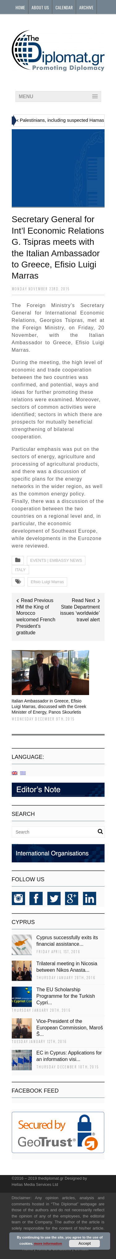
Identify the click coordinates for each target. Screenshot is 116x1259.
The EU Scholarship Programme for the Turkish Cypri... (66, 996)
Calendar (64, 7)
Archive (86, 7)
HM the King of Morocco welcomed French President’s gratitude (35, 619)
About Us (40, 7)
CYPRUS (23, 922)
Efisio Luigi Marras (47, 581)
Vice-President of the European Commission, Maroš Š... (70, 1028)
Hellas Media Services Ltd (35, 1184)
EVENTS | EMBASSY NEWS (56, 560)
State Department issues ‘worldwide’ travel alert (80, 613)
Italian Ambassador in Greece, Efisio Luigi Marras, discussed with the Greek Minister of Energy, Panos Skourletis (49, 706)
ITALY (20, 569)
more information (48, 1243)
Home (20, 7)
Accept (84, 1243)
